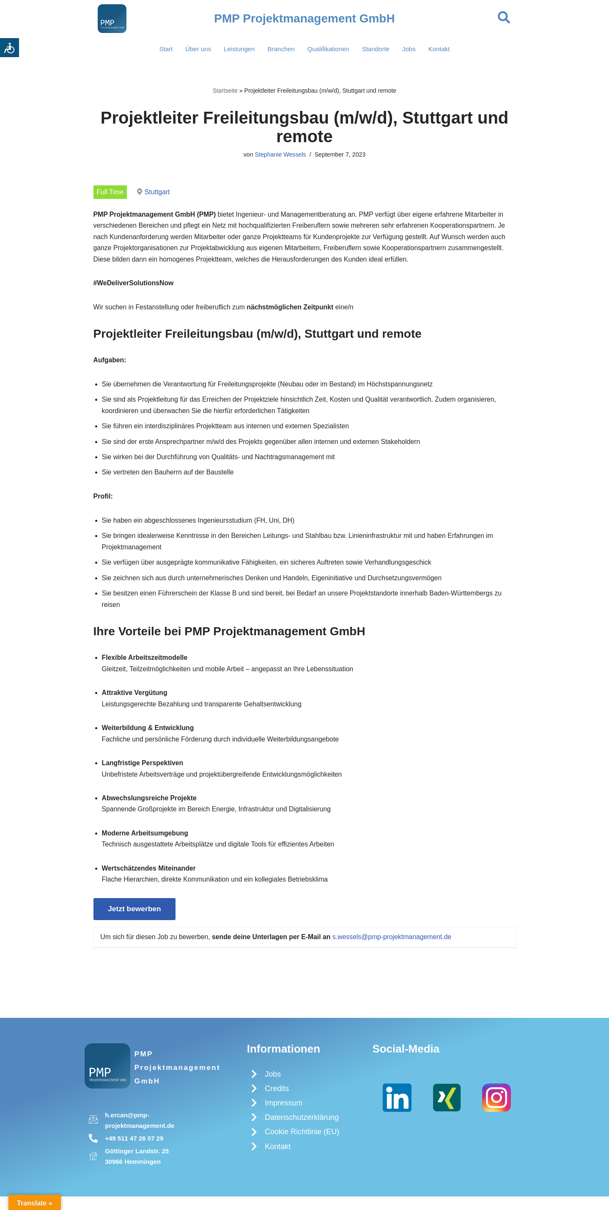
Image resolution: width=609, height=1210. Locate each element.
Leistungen (239, 48)
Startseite (225, 90)
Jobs (409, 48)
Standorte (376, 48)
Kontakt (439, 48)
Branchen (280, 48)
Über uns (198, 48)
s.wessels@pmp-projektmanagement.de (396, 949)
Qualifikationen (328, 48)
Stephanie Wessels (280, 155)
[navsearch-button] (504, 18)
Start (166, 48)
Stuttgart (157, 192)
